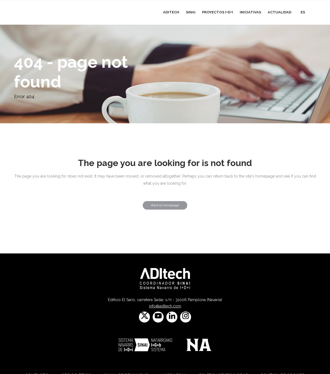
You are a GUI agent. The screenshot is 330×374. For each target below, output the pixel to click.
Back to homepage (165, 205)
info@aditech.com (165, 306)
